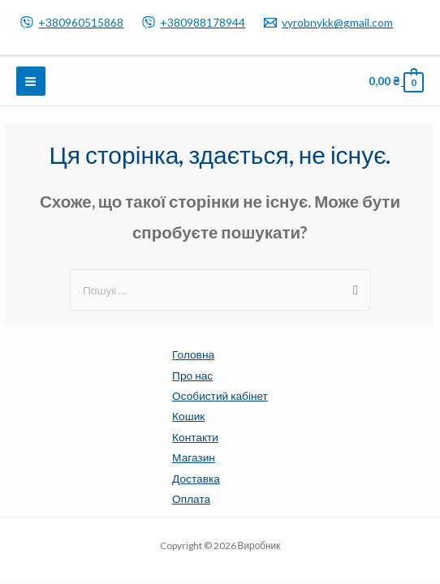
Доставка (196, 478)
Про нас (192, 375)
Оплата (191, 498)
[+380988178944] (194, 22)
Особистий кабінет (220, 395)
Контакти (195, 437)
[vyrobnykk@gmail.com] (329, 22)
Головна (193, 354)
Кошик (188, 416)
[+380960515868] (72, 22)
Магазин (193, 457)
